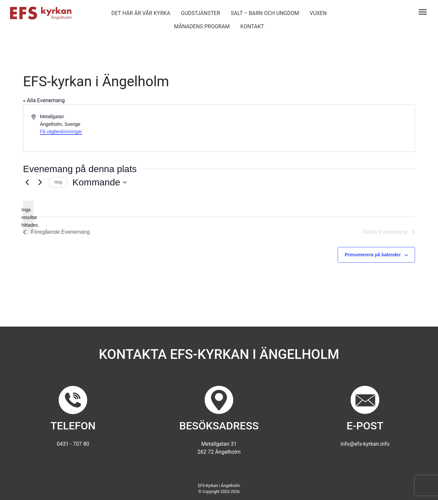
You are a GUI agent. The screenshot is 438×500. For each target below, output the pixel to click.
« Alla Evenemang (44, 100)
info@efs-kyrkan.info (365, 444)
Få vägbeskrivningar (61, 131)
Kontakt (252, 26)
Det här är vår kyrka (140, 13)
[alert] (28, 217)
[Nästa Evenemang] (40, 182)
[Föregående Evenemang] (27, 182)
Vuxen (318, 13)
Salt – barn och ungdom (265, 13)
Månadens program (202, 26)
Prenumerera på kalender (373, 254)
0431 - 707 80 (73, 444)
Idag (58, 182)
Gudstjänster (200, 13)
